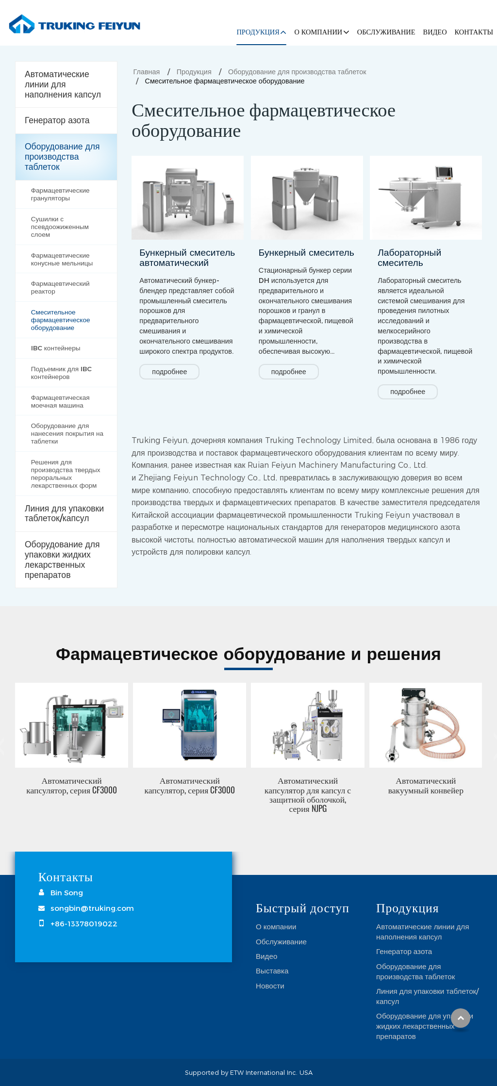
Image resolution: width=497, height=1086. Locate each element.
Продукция (194, 71)
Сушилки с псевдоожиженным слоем (60, 226)
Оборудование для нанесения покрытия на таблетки (67, 433)
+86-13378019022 (83, 923)
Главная (146, 71)
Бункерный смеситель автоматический (187, 257)
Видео (435, 32)
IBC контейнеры (56, 348)
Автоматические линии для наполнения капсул (63, 84)
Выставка (272, 970)
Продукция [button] (257, 32)
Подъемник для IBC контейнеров (61, 372)
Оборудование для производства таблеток (297, 71)
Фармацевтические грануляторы (60, 194)
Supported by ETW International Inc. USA (249, 1072)
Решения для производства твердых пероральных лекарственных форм (65, 473)
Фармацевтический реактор (60, 287)
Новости (270, 985)
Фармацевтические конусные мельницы (62, 259)
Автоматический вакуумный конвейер (426, 784)
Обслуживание (386, 32)
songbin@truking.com (92, 908)
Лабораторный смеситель (409, 257)
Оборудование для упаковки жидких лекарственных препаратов (62, 559)
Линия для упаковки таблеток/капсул (64, 513)
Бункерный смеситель (306, 252)
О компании (276, 926)
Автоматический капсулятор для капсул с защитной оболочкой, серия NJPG (308, 793)
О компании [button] (318, 32)
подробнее (169, 371)
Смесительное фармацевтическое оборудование (60, 319)
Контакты (474, 32)
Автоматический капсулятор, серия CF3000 (71, 784)
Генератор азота (57, 120)
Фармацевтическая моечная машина (60, 401)
